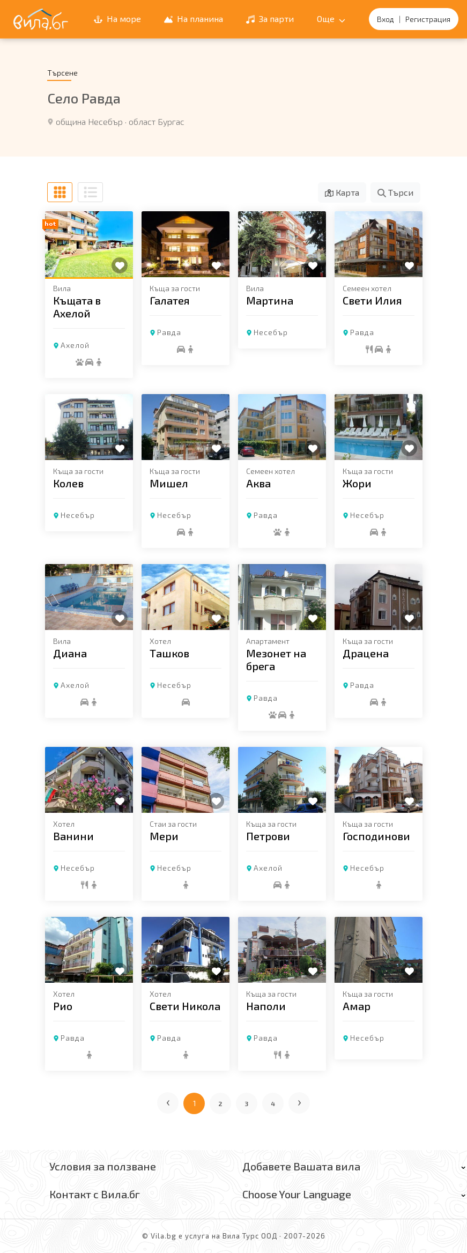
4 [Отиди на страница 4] (273, 1103)
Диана (70, 653)
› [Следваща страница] (300, 1101)
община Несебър (89, 121)
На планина (193, 18)
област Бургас (156, 121)
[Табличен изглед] (59, 192)
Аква (258, 483)
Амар (356, 1005)
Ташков (169, 653)
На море (117, 18)
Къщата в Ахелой (77, 307)
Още (331, 18)
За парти (270, 18)
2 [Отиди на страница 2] (220, 1103)
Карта (342, 192)
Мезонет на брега (276, 659)
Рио (62, 1005)
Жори (357, 483)
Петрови (268, 835)
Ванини (73, 835)
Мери (164, 835)
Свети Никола (185, 1005)
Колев (68, 483)
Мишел (169, 483)
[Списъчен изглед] (90, 192)
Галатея (170, 300)
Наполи (266, 1005)
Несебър (271, 332)
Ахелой (75, 345)
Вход (385, 19)
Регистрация (427, 19)
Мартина (269, 300)
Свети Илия (372, 300)
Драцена (366, 653)
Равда (169, 332)
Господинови (376, 835)
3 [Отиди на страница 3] (246, 1103)
